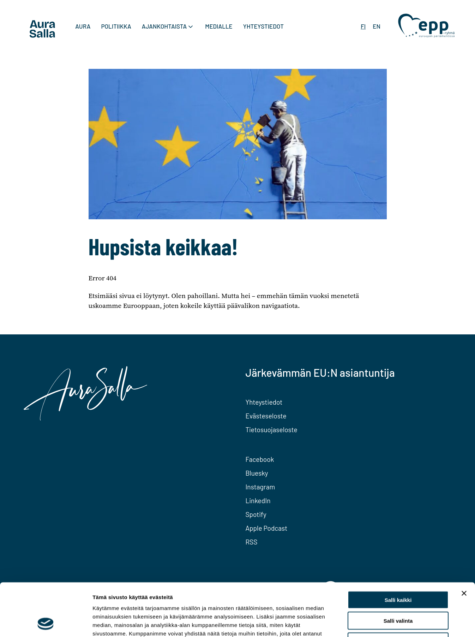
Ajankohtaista (164, 26)
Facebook (259, 459)
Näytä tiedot (377, 623)
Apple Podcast (266, 528)
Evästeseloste (265, 416)
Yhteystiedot (263, 26)
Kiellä (398, 592)
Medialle (219, 26)
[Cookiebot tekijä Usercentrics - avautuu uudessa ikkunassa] (46, 623)
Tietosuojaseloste (271, 429)
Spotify (255, 514)
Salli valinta (398, 571)
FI (363, 26)
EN (376, 26)
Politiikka (116, 26)
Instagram (260, 487)
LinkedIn (257, 500)
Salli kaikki (398, 550)
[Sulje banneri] (464, 543)
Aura (82, 26)
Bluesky (256, 473)
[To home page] (42, 30)
